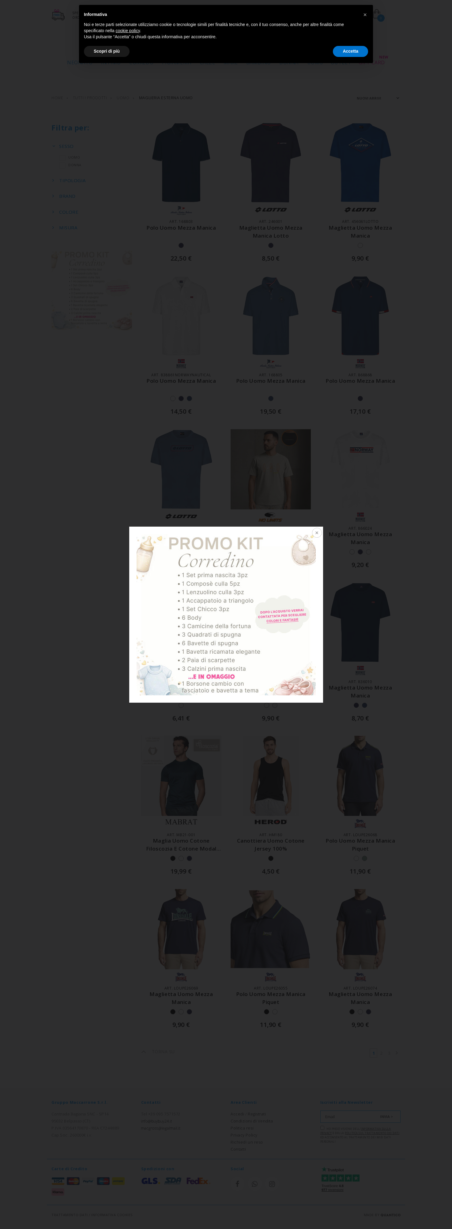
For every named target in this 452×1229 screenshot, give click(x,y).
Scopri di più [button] (107, 51)
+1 (283, 552)
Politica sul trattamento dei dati (372, 1133)
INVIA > (386, 1116)
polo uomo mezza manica (181, 227)
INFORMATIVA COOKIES (111, 1214)
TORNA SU (158, 1051)
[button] (365, 15)
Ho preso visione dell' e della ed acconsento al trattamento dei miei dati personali (360, 1135)
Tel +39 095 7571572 (160, 1114)
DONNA (70, 165)
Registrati (257, 1114)
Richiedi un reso (247, 1142)
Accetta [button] (350, 51)
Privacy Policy (244, 1135)
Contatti (238, 1149)
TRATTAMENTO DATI (69, 1214)
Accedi (237, 1114)
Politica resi (242, 1128)
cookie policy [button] (128, 30)
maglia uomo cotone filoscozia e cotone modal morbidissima (181, 848)
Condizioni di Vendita (252, 1121)
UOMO (69, 157)
